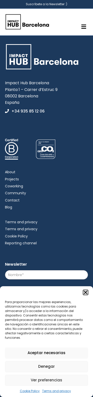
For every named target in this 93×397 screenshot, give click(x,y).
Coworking (14, 186)
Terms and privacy (56, 391)
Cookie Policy (30, 391)
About (10, 172)
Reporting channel (21, 243)
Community (15, 193)
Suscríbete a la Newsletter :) (46, 4)
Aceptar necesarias (46, 352)
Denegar (46, 366)
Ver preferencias (46, 380)
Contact (12, 200)
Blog (8, 207)
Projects (12, 179)
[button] (85, 292)
